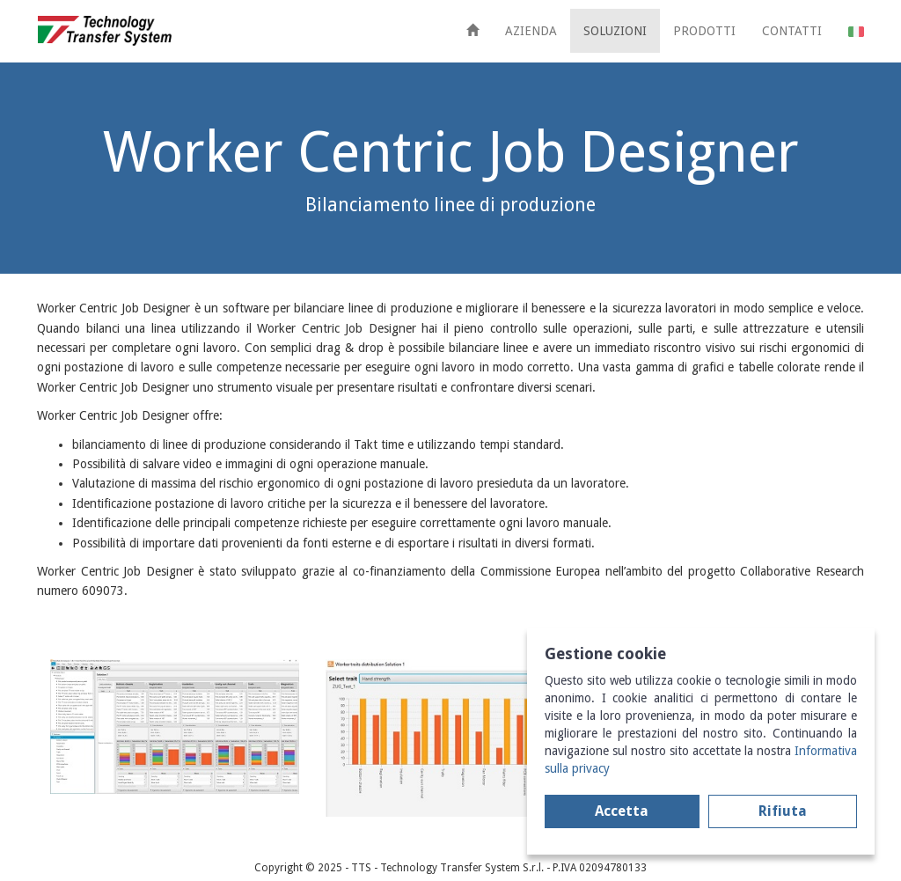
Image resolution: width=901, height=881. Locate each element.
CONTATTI (792, 31)
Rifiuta (782, 811)
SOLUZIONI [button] (615, 31)
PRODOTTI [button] (704, 31)
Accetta (621, 811)
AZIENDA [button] (531, 31)
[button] (856, 31)
